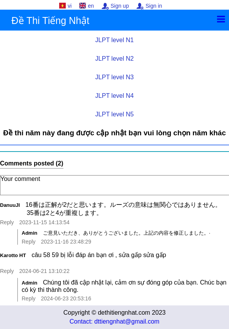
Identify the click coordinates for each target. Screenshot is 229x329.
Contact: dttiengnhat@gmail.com (114, 321)
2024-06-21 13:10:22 (44, 271)
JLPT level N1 (114, 40)
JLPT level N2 (114, 58)
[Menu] (221, 19)
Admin (29, 233)
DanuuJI (10, 205)
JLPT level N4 (114, 95)
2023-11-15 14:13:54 (44, 222)
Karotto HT (13, 255)
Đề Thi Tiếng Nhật (50, 20)
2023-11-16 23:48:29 (66, 242)
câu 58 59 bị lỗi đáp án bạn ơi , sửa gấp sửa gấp (128, 259)
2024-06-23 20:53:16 (66, 298)
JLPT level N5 (114, 114)
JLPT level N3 (114, 77)
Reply (7, 222)
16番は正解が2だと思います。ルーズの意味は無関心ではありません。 (127, 209)
